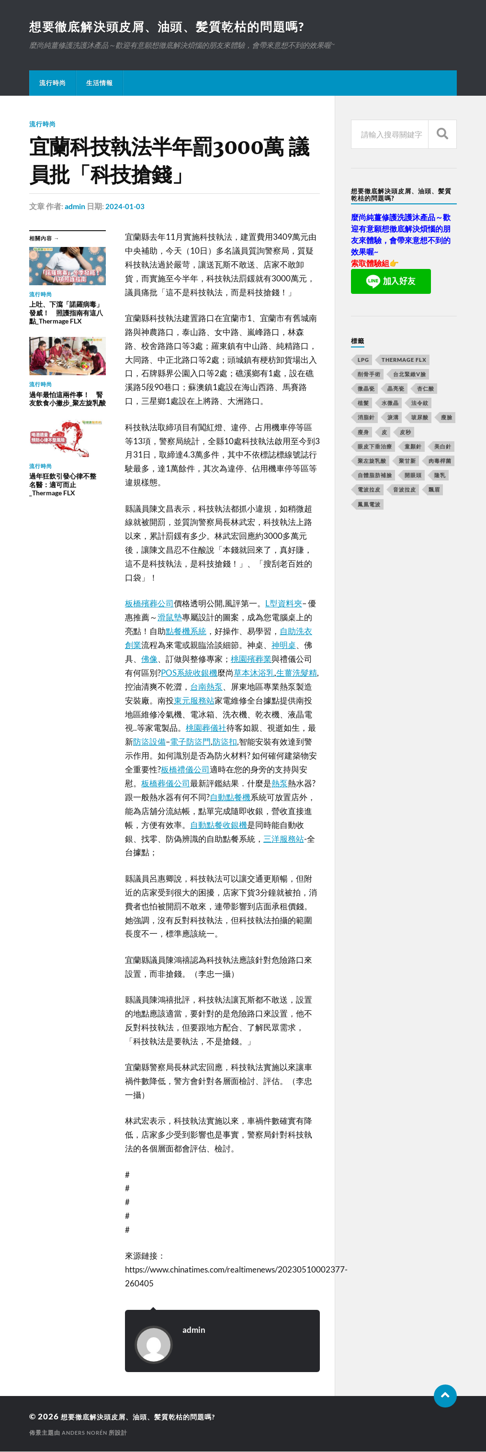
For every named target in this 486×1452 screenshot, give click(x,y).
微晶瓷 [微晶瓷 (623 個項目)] (366, 389)
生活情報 (99, 84)
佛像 (149, 659)
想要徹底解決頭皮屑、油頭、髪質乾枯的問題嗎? (173, 27)
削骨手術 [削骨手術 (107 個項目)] (369, 375)
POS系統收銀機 (189, 673)
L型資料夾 (283, 604)
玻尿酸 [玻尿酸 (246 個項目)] (420, 418)
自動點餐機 (230, 798)
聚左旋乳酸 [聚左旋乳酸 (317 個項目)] (372, 461)
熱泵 (279, 784)
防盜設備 (149, 742)
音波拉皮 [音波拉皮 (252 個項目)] (404, 490)
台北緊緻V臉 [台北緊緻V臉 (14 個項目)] (409, 375)
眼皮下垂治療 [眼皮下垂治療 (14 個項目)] (375, 447)
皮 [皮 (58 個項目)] (384, 433)
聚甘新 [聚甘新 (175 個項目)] (407, 461)
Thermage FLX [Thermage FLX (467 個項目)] (404, 360)
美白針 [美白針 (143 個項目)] (443, 447)
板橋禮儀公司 (185, 770)
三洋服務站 (283, 839)
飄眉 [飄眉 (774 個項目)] (434, 490)
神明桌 (283, 645)
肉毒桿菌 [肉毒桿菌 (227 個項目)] (440, 461)
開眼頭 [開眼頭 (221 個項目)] (413, 476)
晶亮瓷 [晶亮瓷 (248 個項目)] (396, 389)
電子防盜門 (190, 742)
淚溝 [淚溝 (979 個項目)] (393, 418)
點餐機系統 (186, 631)
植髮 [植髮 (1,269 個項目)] (363, 404)
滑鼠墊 (170, 618)
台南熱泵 (206, 687)
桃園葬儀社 (206, 728)
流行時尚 (52, 84)
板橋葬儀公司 (165, 784)
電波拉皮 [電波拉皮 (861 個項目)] (369, 490)
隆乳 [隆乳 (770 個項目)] (440, 476)
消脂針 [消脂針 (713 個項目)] (366, 418)
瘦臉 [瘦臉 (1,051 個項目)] (446, 418)
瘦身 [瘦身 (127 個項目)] (363, 433)
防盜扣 (225, 742)
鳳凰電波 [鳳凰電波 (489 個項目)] (369, 505)
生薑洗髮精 (296, 673)
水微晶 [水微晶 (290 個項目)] (390, 404)
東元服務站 (194, 701)
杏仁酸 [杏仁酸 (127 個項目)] (425, 389)
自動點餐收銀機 (218, 825)
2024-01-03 (125, 207)
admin (75, 207)
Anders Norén (87, 1433)
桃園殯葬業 (251, 659)
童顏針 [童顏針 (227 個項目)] (413, 447)
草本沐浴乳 (254, 673)
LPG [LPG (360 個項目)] (363, 360)
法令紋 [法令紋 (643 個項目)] (420, 404)
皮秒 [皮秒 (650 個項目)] (405, 433)
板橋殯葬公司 (149, 604)
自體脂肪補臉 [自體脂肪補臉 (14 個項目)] (375, 476)
